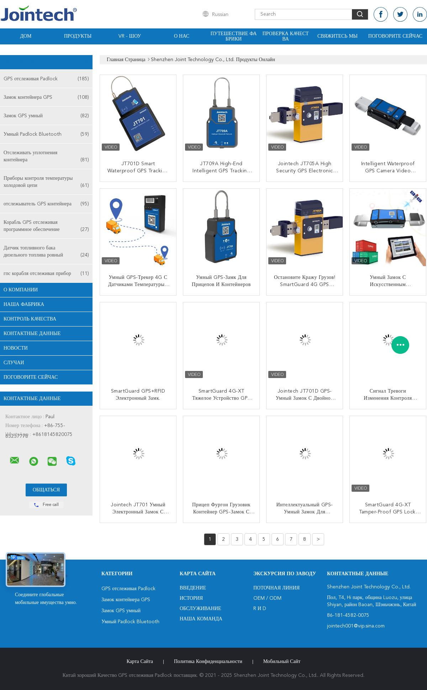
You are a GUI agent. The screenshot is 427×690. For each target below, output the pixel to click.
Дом (25, 36)
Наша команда (201, 618)
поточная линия (276, 588)
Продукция (46, 62)
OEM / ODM (267, 598)
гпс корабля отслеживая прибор (46, 273)
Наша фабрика (24, 304)
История (191, 598)
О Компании (21, 289)
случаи (14, 362)
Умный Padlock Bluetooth (46, 134)
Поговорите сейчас (395, 36)
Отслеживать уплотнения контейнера (46, 156)
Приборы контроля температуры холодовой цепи (46, 182)
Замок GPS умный (46, 115)
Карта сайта (140, 661)
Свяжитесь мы (337, 36)
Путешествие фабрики (234, 36)
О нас (181, 36)
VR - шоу (129, 36)
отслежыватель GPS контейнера (46, 203)
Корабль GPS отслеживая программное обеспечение (46, 226)
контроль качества (30, 319)
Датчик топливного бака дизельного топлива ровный (46, 252)
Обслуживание (200, 608)
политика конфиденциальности (208, 661)
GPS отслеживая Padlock (46, 78)
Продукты (77, 36)
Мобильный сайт (282, 661)
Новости (16, 348)
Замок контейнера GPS (46, 97)
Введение (193, 588)
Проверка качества (285, 36)
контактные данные (32, 333)
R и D (259, 608)
